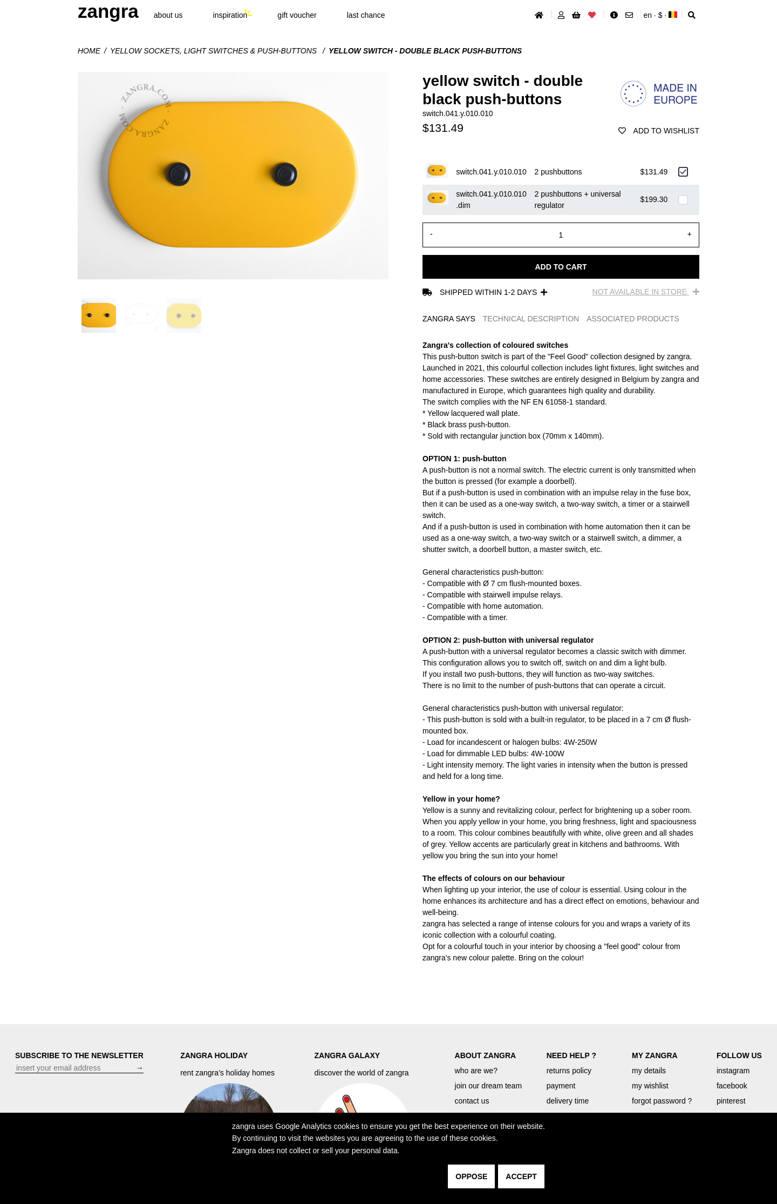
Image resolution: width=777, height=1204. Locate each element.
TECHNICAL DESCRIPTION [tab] (531, 318)
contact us (472, 1101)
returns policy (569, 1070)
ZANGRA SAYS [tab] (448, 318)
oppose (471, 1176)
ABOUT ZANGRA (485, 1055)
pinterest (731, 1101)
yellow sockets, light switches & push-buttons (214, 50)
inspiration (230, 15)
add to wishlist (658, 130)
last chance (366, 15)
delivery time (568, 1101)
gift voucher (296, 15)
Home (89, 50)
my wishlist (650, 1085)
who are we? (476, 1070)
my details (649, 1070)
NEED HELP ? (571, 1055)
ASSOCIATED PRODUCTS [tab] (633, 318)
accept (521, 1176)
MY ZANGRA (655, 1055)
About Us (168, 15)
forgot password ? (662, 1101)
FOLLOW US (739, 1055)
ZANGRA (108, 11)
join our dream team (488, 1085)
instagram (733, 1070)
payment (561, 1085)
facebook (732, 1085)
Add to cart (561, 267)
